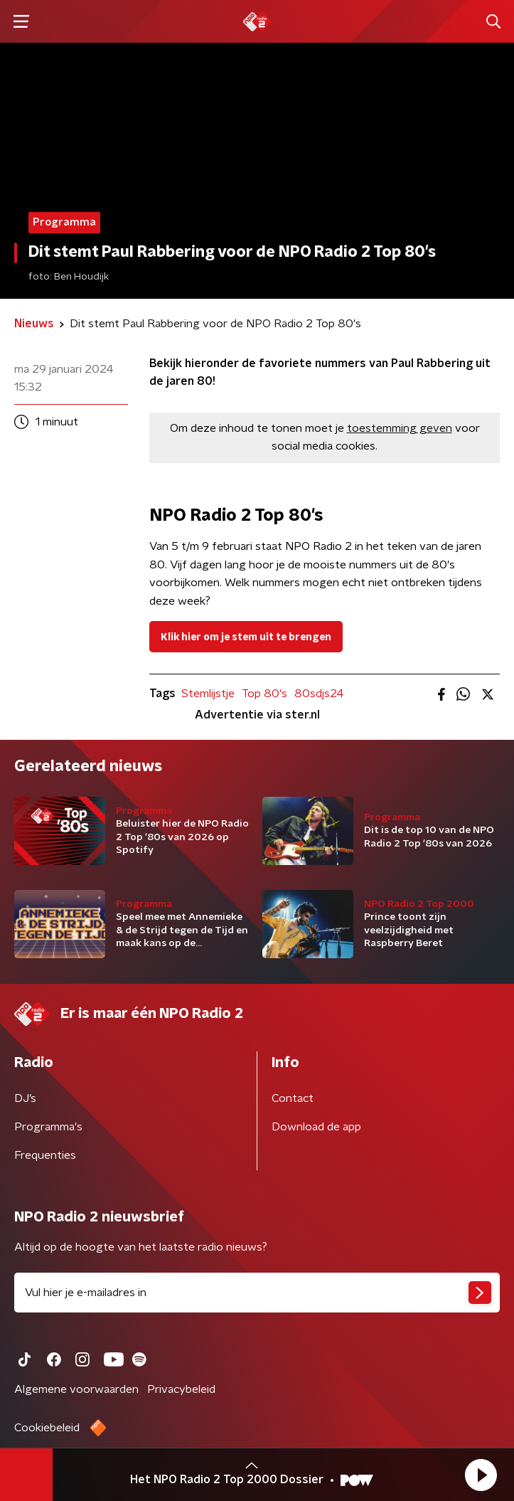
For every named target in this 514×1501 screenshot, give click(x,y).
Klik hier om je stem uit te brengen (246, 637)
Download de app (316, 1127)
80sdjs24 (319, 693)
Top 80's (264, 693)
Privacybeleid (181, 1389)
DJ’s (25, 1098)
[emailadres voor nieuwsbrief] (257, 1292)
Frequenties (45, 1155)
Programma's (48, 1127)
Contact (293, 1098)
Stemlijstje (208, 693)
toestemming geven (399, 428)
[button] (480, 1474)
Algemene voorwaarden (76, 1389)
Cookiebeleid (47, 1427)
